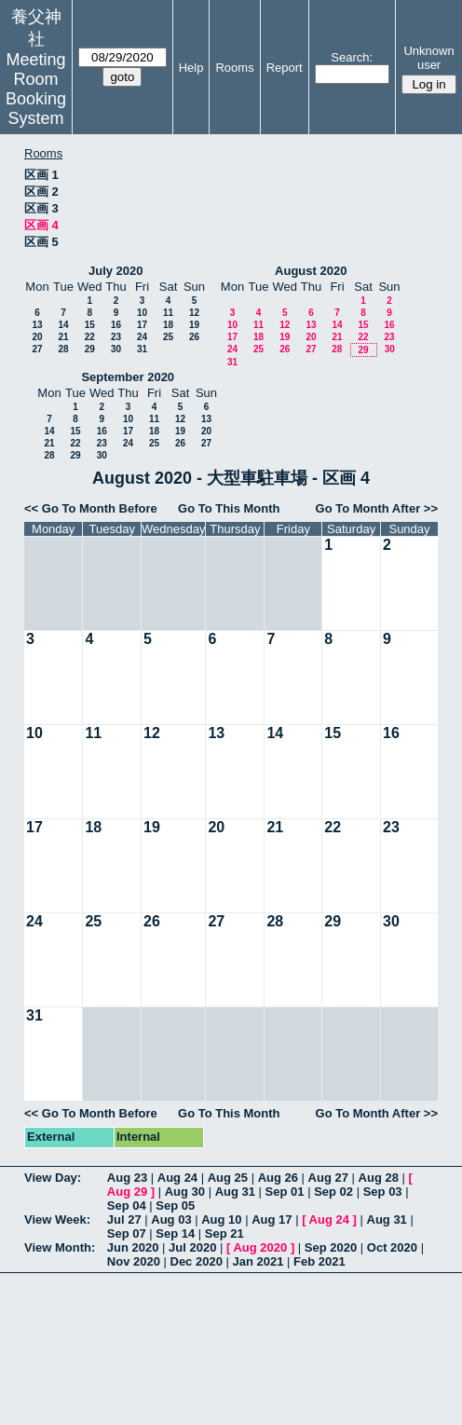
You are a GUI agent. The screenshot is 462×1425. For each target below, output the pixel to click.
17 (142, 325)
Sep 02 (333, 1192)
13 (37, 325)
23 (116, 337)
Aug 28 (379, 1178)
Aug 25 (228, 1178)
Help (191, 68)
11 (168, 313)
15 (90, 325)
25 (168, 337)
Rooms (234, 68)
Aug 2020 (260, 1247)
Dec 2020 (196, 1261)
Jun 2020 (133, 1247)
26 (194, 337)
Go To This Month (229, 508)
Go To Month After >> (377, 508)
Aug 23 (127, 1178)
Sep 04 (126, 1206)
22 (90, 337)
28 (63, 349)
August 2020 (310, 271)
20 (37, 337)
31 (142, 349)
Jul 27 (124, 1219)
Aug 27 (328, 1178)
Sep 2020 (331, 1247)
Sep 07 (126, 1233)
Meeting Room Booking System (36, 89)
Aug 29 (127, 1192)
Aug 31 (235, 1192)
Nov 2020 (133, 1261)
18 (168, 325)
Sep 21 (224, 1233)
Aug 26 (278, 1178)
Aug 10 (221, 1219)
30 (116, 349)
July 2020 (115, 271)
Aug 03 (171, 1219)
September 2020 (127, 377)
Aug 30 (185, 1192)
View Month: (59, 1247)
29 (90, 349)
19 (194, 325)
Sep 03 (382, 1192)
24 (142, 337)
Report (284, 68)
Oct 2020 (392, 1247)
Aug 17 (271, 1219)
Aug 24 (177, 1178)
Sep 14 (175, 1233)
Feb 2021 (319, 1261)
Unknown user (428, 58)
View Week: (57, 1219)
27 (37, 349)
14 (63, 325)
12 (194, 313)
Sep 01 (285, 1192)
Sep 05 (175, 1206)
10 (142, 313)
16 (116, 325)
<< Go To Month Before (90, 508)
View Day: (52, 1178)
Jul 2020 (192, 1247)
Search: (352, 57)
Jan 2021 (258, 1261)
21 (63, 337)
